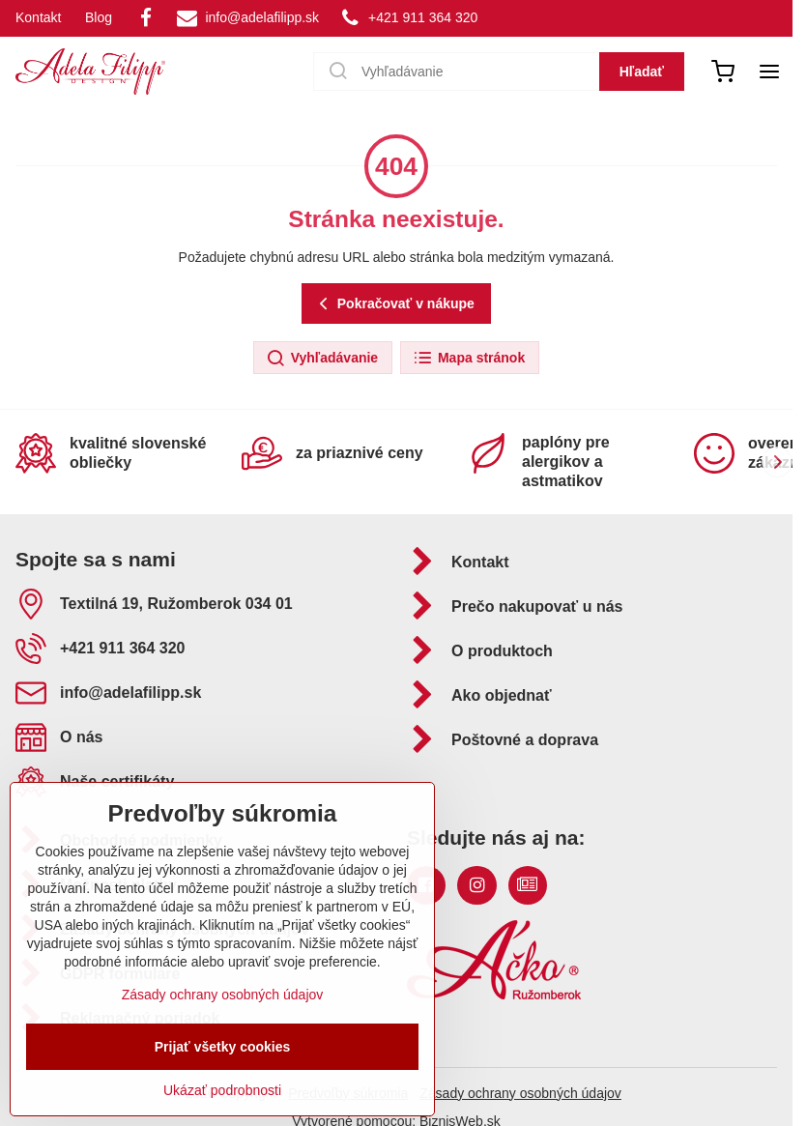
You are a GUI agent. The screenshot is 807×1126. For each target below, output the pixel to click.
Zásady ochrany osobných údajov (520, 1093)
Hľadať (642, 71)
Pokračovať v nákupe (394, 304)
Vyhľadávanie (322, 358)
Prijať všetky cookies (223, 1046)
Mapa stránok (469, 358)
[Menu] (769, 71)
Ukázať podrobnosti (222, 1090)
